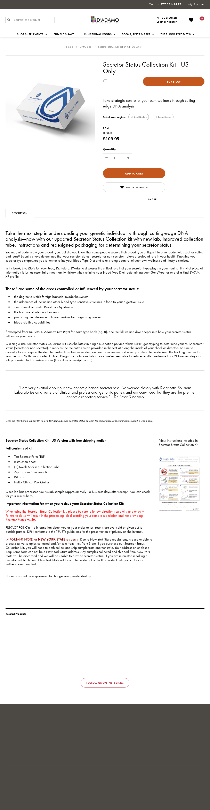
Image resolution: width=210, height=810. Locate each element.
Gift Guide (85, 47)
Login (160, 21)
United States (139, 117)
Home (69, 47)
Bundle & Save (64, 34)
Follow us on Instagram (105, 683)
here (150, 421)
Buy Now (174, 81)
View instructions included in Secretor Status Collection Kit (178, 442)
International (163, 117)
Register (172, 21)
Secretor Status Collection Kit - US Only (119, 47)
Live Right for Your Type (38, 268)
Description (19, 213)
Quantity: (110, 149)
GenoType (157, 272)
